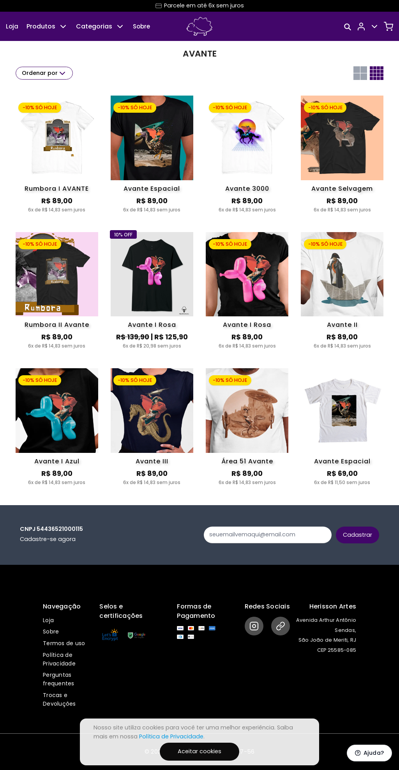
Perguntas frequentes (58, 679)
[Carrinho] (388, 26)
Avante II (342, 324)
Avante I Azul (56, 461)
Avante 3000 (247, 188)
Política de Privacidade (59, 659)
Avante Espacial (152, 188)
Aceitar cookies (199, 751)
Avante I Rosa (152, 324)
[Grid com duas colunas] (360, 73)
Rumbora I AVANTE (57, 188)
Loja (12, 26)
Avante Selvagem (342, 188)
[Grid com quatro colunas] (376, 73)
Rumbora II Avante (57, 324)
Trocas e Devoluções (59, 699)
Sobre (141, 26)
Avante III (152, 461)
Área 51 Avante (247, 461)
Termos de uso (64, 643)
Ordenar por (44, 73)
